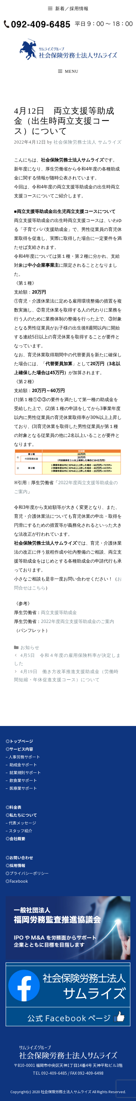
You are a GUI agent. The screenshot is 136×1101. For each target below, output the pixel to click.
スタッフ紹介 (20, 830)
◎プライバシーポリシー (27, 873)
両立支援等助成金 (59, 612)
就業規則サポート (25, 772)
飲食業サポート (23, 780)
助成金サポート (23, 764)
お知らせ (30, 647)
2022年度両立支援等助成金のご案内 (77, 621)
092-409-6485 (54, 1073)
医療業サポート (23, 788)
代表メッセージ (22, 823)
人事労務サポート (24, 757)
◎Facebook (17, 881)
